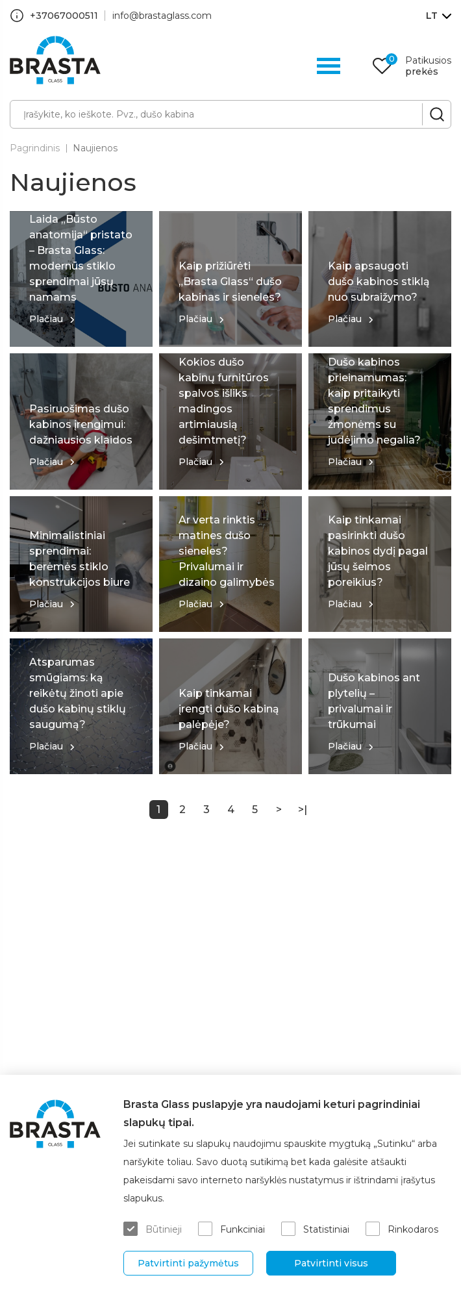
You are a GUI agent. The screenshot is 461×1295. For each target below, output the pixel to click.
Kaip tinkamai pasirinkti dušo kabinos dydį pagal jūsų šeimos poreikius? (378, 551)
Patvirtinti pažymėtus (188, 1263)
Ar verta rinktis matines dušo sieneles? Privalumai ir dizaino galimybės (227, 551)
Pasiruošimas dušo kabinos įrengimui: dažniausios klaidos (80, 424)
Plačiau (46, 319)
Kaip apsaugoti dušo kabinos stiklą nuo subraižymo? (379, 281)
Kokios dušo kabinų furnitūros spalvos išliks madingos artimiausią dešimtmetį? (224, 401)
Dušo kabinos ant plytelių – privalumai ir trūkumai (374, 701)
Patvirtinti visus (331, 1263)
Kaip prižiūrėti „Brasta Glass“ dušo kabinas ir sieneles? (230, 281)
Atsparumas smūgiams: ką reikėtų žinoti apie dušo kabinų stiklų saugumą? (77, 693)
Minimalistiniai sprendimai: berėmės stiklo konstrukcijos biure (79, 558)
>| (302, 809)
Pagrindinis (35, 148)
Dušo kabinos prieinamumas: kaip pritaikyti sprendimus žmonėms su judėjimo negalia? (374, 401)
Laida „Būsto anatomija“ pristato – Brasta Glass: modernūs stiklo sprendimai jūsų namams (80, 258)
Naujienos (95, 148)
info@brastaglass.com (162, 15)
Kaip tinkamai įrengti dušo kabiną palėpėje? (229, 709)
